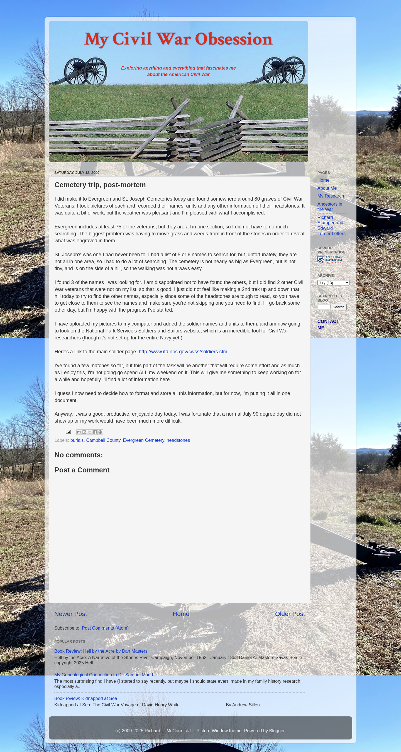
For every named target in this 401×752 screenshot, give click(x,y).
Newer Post (70, 613)
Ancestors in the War (329, 206)
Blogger (276, 730)
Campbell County (103, 440)
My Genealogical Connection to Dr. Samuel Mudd (103, 674)
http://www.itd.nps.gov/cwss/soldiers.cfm (183, 351)
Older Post (290, 613)
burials (77, 440)
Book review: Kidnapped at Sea (85, 698)
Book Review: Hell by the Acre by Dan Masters (101, 651)
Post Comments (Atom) (105, 627)
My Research (330, 195)
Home (181, 613)
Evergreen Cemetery (143, 440)
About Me (327, 188)
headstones (178, 440)
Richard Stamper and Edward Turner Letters (331, 225)
